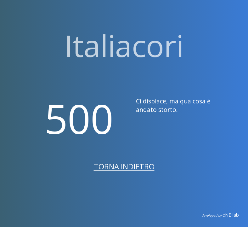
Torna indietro (124, 166)
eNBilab (220, 215)
